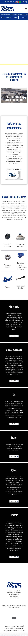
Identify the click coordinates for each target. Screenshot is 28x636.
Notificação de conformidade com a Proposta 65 (13, 630)
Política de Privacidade (10, 626)
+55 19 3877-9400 (9, 2)
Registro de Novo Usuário (13, 175)
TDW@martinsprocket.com (14, 167)
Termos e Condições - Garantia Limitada (13, 628)
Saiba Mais (7, 336)
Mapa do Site (20, 626)
